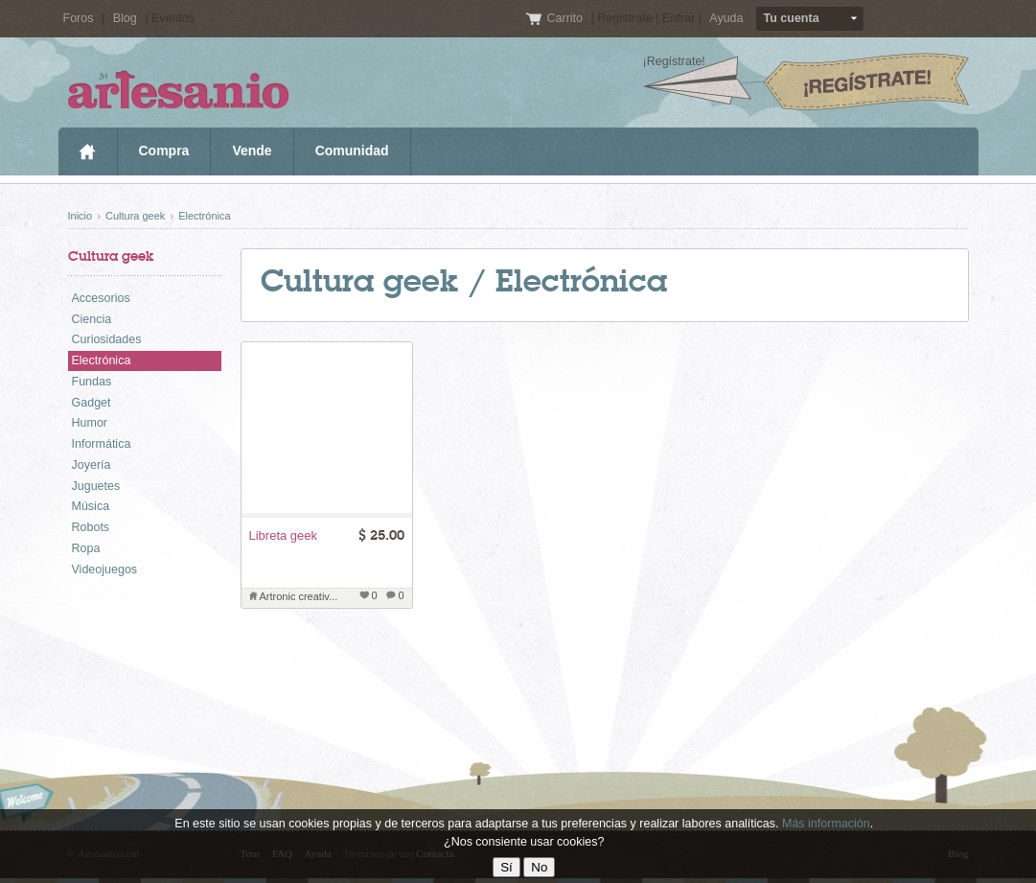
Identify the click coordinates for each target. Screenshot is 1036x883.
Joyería (91, 465)
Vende (251, 150)
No (539, 867)
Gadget (91, 402)
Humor (90, 423)
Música (91, 506)
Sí (506, 867)
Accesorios (101, 298)
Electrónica (204, 215)
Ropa (86, 548)
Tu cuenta (791, 18)
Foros (78, 18)
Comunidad (352, 150)
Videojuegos (105, 569)
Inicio (87, 151)
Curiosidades (107, 339)
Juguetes (96, 486)
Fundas (92, 381)
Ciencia (92, 319)
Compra (164, 150)
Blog (125, 18)
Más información (826, 823)
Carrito (566, 18)
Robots (91, 527)
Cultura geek (135, 215)
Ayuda (726, 18)
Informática (101, 444)
